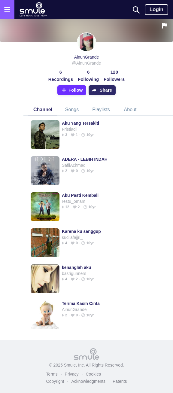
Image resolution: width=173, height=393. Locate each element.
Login (156, 9)
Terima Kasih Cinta (81, 303)
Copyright (55, 381)
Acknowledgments (88, 381)
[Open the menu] (7, 9)
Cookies (93, 374)
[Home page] (33, 9)
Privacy (72, 374)
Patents (120, 381)
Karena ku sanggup (81, 231)
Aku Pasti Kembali (80, 195)
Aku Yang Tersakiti (80, 123)
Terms (52, 374)
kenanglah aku (76, 267)
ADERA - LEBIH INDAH (85, 159)
